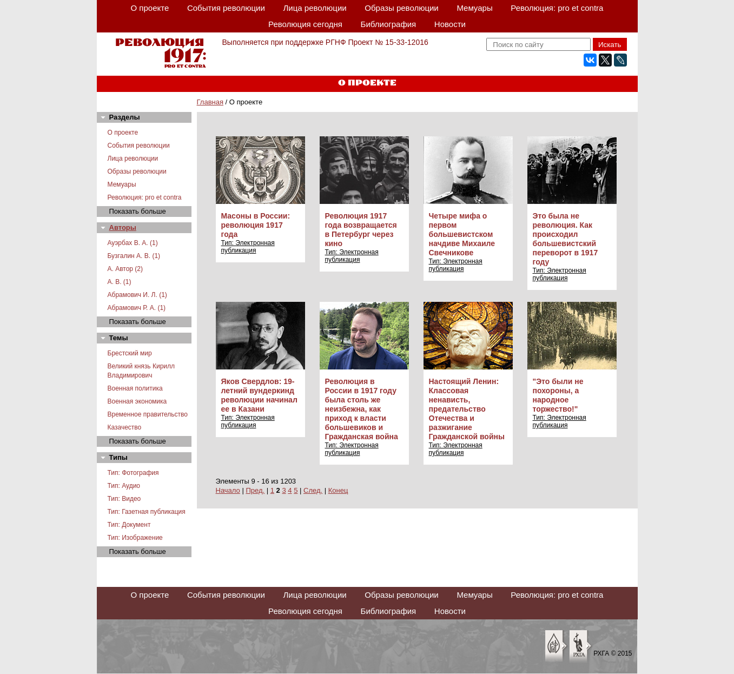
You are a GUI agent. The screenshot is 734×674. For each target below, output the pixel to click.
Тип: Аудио (124, 486)
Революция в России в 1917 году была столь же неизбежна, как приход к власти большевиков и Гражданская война (361, 409)
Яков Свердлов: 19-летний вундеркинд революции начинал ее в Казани (259, 395)
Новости (450, 24)
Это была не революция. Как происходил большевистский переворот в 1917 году (565, 239)
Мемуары (474, 7)
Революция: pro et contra (557, 7)
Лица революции (314, 7)
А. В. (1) (119, 282)
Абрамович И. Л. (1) (137, 295)
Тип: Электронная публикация (248, 246)
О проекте (150, 7)
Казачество (125, 427)
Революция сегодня (305, 24)
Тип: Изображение (135, 537)
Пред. (255, 490)
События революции (226, 7)
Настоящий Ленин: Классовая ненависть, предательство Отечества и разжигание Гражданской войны (467, 409)
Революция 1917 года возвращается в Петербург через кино (361, 230)
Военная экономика (137, 401)
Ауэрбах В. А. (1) (133, 243)
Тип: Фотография (133, 473)
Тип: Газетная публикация (147, 512)
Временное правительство (148, 414)
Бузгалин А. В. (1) (134, 256)
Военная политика (135, 388)
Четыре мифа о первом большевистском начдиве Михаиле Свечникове (462, 234)
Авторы (122, 227)
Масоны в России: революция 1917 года (255, 225)
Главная (210, 102)
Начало (228, 490)
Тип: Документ (129, 524)
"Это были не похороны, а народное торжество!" (558, 395)
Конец (338, 490)
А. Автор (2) (125, 269)
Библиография (388, 24)
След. (312, 490)
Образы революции (401, 7)
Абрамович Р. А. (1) (137, 308)
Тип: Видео (124, 499)
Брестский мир (130, 353)
